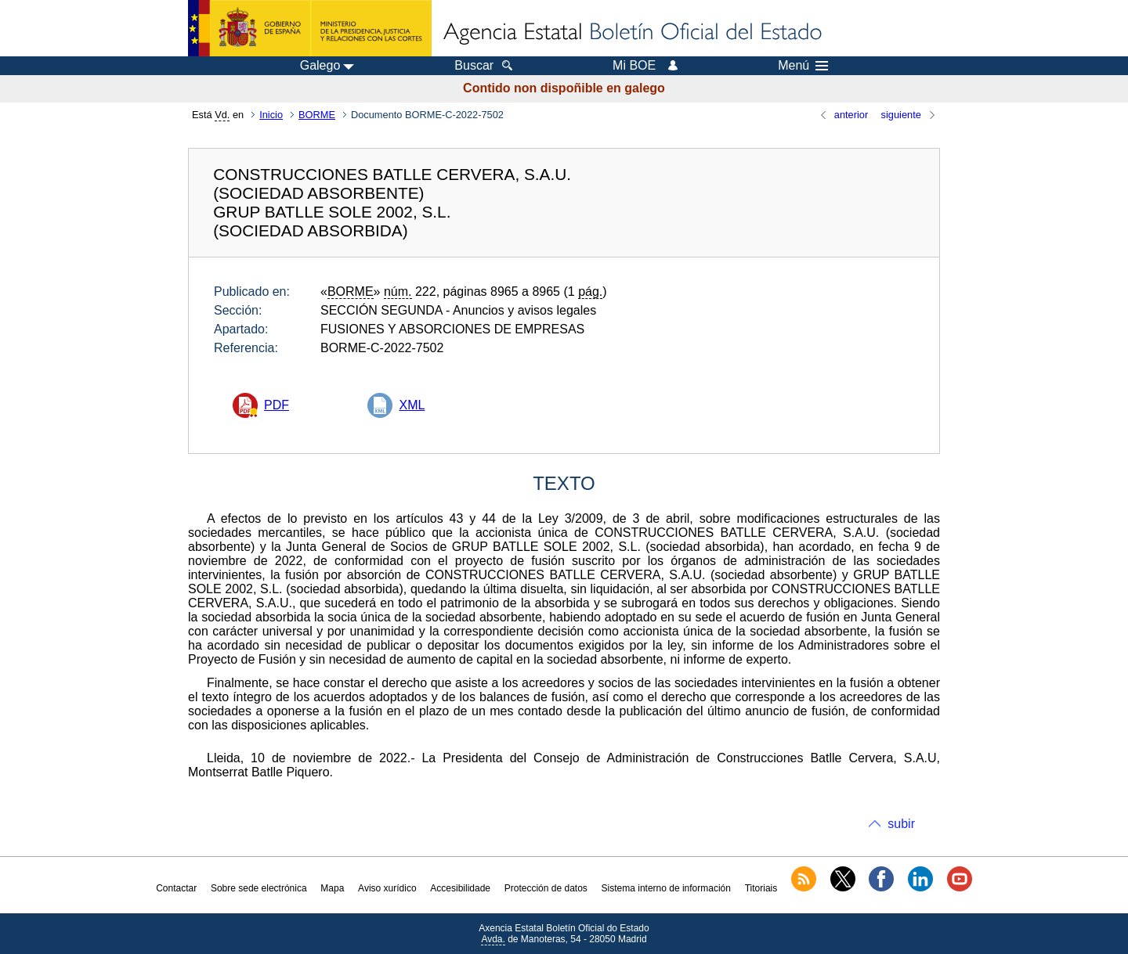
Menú (803, 65)
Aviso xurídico (387, 888)
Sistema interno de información (666, 888)
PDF (276, 405)
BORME (316, 115)
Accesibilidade (460, 888)
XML (412, 405)
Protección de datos (546, 888)
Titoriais (761, 888)
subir (901, 823)
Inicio (271, 115)
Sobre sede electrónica (259, 888)
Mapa (332, 888)
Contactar (176, 888)
